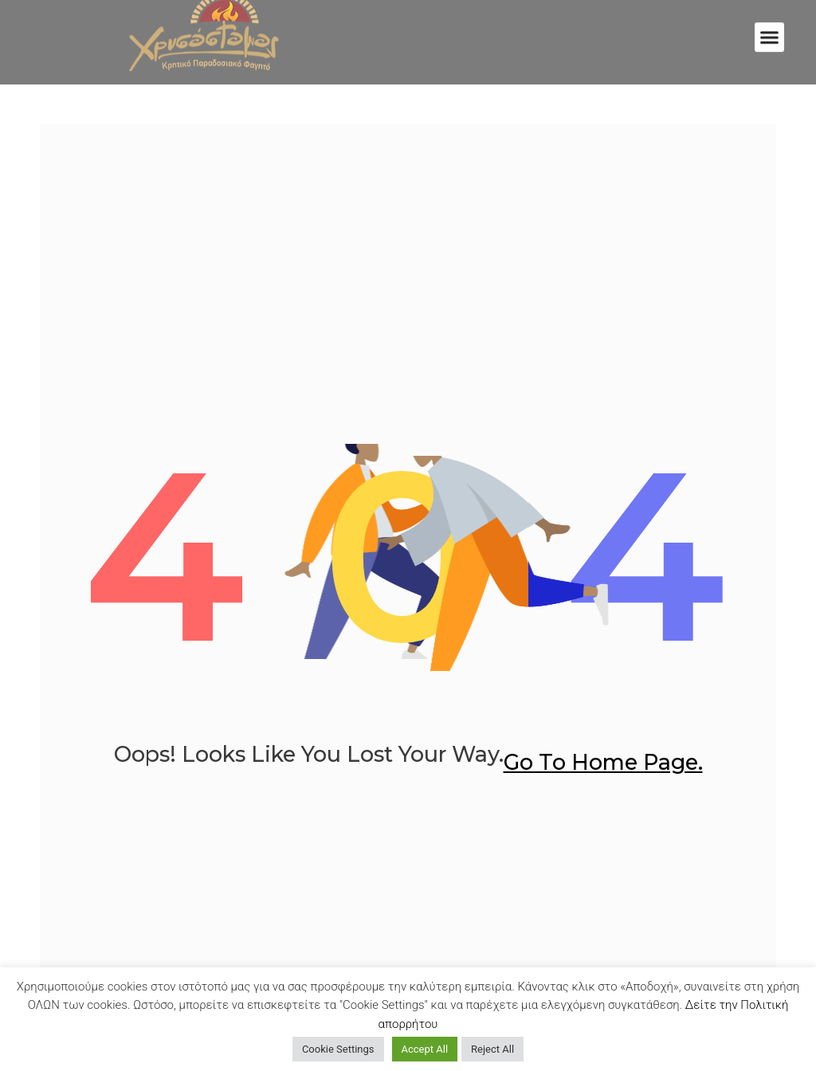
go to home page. (603, 762)
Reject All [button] (492, 1049)
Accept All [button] (425, 1049)
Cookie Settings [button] (338, 1049)
